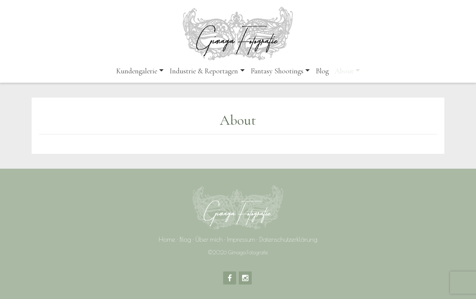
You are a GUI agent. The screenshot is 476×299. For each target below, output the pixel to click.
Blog (322, 71)
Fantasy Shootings (277, 71)
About (344, 71)
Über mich (209, 239)
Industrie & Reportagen (204, 71)
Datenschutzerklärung (288, 239)
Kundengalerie (136, 71)
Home (167, 239)
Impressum (241, 239)
